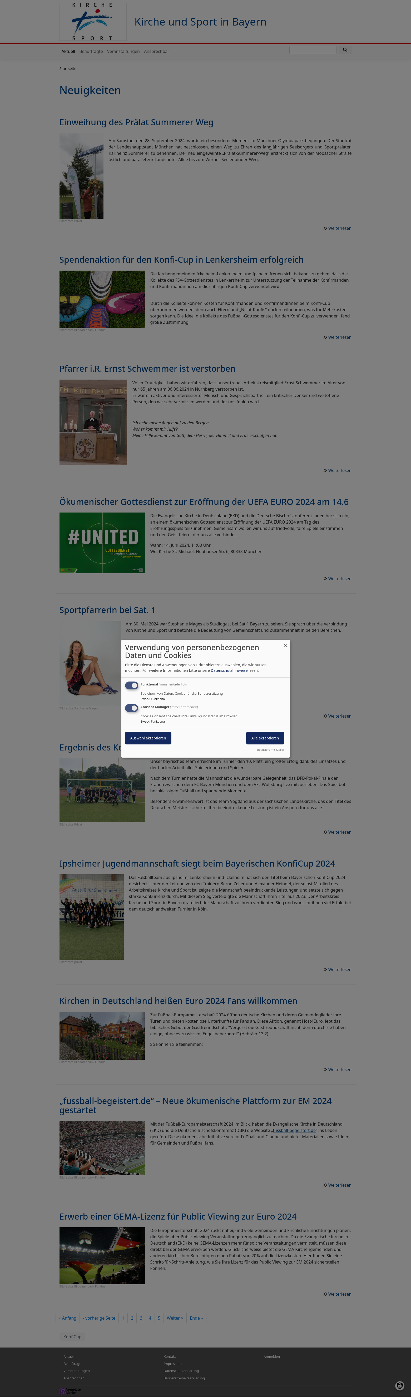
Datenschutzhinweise (229, 670)
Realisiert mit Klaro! (270, 750)
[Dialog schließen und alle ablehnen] (286, 642)
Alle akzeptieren (265, 737)
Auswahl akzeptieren (148, 737)
